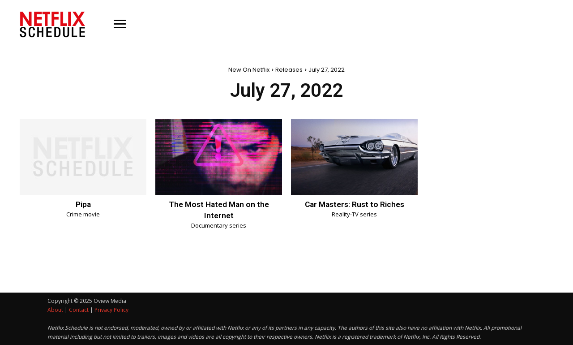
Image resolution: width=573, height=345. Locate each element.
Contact (79, 310)
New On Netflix (248, 69)
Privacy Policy (111, 310)
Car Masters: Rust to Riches (354, 204)
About (55, 310)
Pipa (83, 204)
